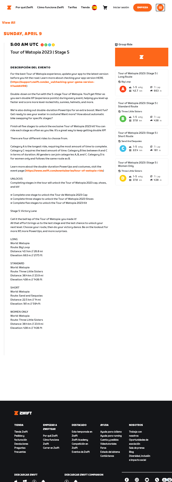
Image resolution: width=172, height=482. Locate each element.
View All (8, 23)
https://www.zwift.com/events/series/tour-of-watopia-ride (64, 170)
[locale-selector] (94, 7)
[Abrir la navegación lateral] (160, 7)
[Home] (9, 8)
